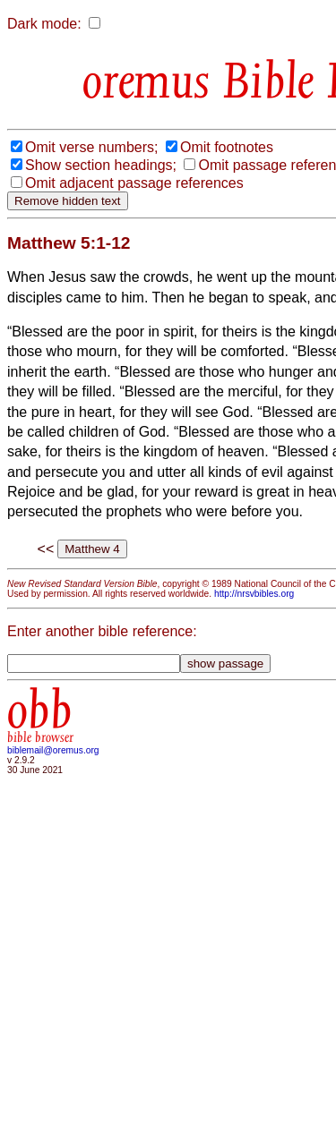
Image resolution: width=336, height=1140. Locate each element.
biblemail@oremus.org (53, 750)
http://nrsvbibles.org (254, 594)
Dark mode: (44, 23)
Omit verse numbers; (91, 147)
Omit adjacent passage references (134, 183)
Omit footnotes (226, 147)
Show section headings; (101, 165)
